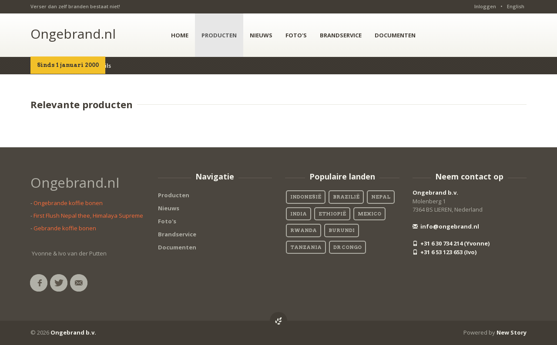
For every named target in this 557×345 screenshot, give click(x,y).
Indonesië (305, 197)
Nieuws (168, 208)
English (515, 6)
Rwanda (303, 230)
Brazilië (346, 197)
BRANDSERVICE (341, 35)
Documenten (177, 247)
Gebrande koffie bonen (65, 228)
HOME (179, 35)
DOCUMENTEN (395, 35)
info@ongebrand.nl (446, 226)
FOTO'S (296, 35)
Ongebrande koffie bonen (68, 203)
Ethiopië (332, 214)
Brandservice (177, 234)
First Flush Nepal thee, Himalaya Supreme (88, 215)
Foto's (167, 221)
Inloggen (485, 6)
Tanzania (306, 247)
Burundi (342, 230)
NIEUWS (261, 35)
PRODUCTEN (219, 35)
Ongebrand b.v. (435, 192)
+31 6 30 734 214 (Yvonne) (451, 243)
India (298, 214)
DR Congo (347, 247)
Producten (173, 195)
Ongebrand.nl (73, 34)
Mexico (369, 214)
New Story (512, 332)
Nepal (380, 197)
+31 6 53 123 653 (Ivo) (444, 252)
